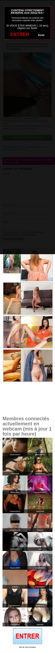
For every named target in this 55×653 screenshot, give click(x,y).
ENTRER (19, 34)
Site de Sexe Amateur (27, 647)
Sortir (41, 35)
